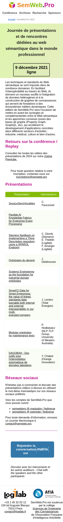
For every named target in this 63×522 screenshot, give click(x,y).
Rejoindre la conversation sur (32, 449)
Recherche (39, 13)
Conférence (9, 13)
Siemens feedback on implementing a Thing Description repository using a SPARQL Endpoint (22, 241)
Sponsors (54, 13)
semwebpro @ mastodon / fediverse (33, 408)
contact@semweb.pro (18, 423)
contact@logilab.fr (15, 511)
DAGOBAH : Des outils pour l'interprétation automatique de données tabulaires (20, 359)
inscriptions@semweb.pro (31, 177)
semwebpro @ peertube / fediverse (33, 411)
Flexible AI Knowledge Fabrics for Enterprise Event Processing (20, 219)
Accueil (11, 19)
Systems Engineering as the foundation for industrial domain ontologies (21, 276)
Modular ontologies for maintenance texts (21, 334)
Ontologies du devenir (22, 260)
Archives (25, 13)
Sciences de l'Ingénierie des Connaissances (47, 510)
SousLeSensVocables (22, 203)
